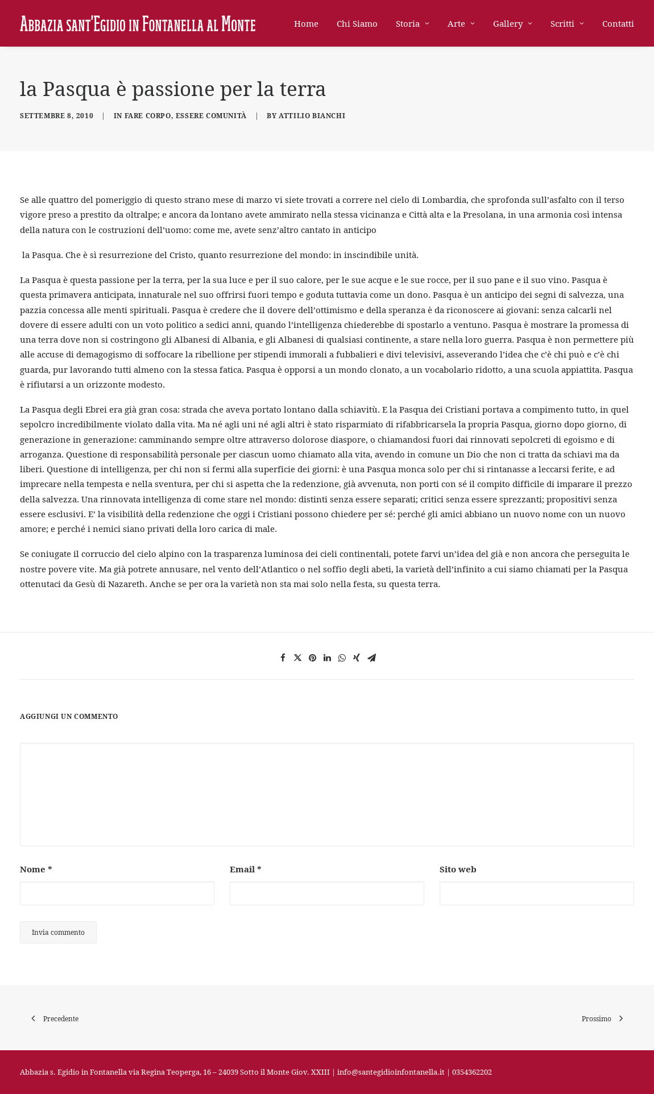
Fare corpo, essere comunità (186, 115)
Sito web (458, 869)
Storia (412, 23)
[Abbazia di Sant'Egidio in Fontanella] (137, 23)
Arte (461, 23)
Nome (36, 869)
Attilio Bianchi (312, 115)
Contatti (618, 23)
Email (246, 869)
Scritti (567, 23)
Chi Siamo (357, 23)
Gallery (512, 23)
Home (306, 23)
